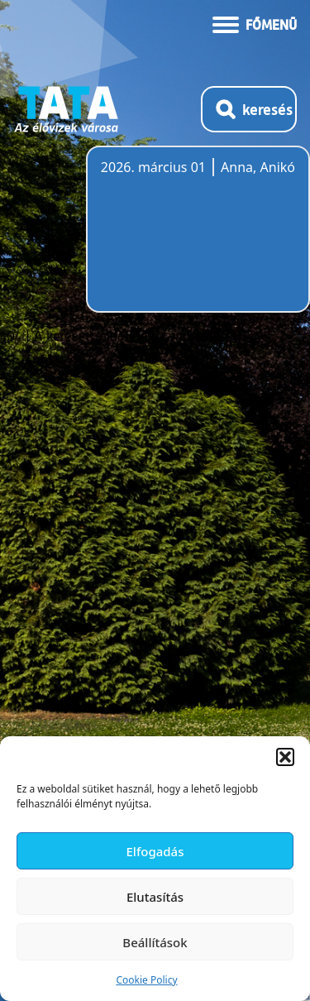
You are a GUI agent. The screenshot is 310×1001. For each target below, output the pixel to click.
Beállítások (154, 942)
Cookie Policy (146, 980)
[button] (285, 757)
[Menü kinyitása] (254, 23)
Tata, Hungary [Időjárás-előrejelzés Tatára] (193, 239)
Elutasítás (155, 896)
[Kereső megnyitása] (249, 109)
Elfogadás (155, 851)
